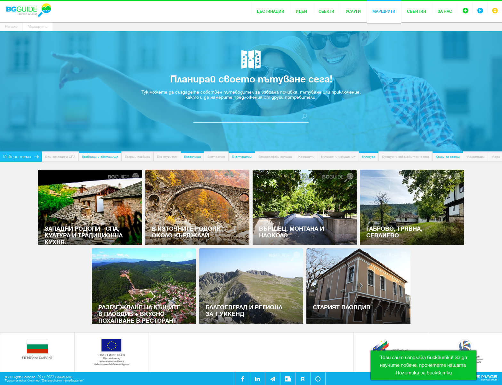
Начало (11, 26)
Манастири (475, 156)
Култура (368, 156)
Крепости (306, 156)
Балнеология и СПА (60, 156)
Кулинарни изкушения (338, 156)
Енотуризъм (242, 156)
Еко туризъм (167, 156)
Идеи (301, 11)
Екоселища (192, 156)
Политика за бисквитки (424, 373)
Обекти (326, 11)
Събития (416, 11)
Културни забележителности (405, 156)
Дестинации (270, 11)
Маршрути (383, 11)
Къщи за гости (448, 156)
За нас (445, 11)
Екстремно (216, 156)
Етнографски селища (275, 156)
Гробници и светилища (100, 156)
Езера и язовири (137, 156)
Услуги (353, 11)
